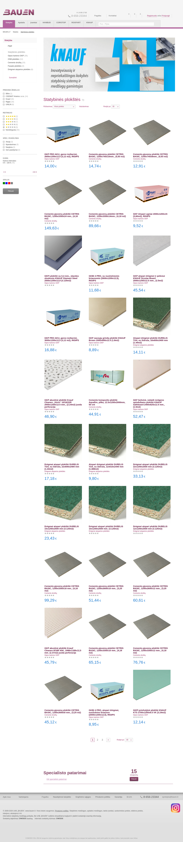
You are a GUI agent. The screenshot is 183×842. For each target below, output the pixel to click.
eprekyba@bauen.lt (170, 797)
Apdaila (21, 22)
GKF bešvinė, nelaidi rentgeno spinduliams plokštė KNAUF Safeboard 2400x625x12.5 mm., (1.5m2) (149, 403)
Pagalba (97, 16)
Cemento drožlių (95, 159)
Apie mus (7, 797)
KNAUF (89, 22)
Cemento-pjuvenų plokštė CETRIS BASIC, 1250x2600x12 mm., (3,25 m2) (150, 588)
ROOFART (76, 22)
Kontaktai (112, 16)
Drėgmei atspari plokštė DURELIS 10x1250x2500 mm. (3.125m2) (106, 527)
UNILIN (8, 104)
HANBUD (47, 22)
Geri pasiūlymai (11, 150)
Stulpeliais (95, 106)
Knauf (8, 99)
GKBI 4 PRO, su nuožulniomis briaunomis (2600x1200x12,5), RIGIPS (104, 278)
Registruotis (152, 16)
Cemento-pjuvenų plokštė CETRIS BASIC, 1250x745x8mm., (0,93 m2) (150, 155)
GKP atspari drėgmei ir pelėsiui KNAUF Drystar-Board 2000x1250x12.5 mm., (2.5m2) (149, 278)
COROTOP (61, 22)
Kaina (5, 158)
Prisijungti (166, 16)
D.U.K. (129, 797)
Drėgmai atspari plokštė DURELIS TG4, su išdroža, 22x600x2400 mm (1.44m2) (61, 466)
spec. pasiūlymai (11, 138)
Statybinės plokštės (27, 32)
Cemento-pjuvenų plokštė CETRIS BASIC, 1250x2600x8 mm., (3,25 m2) (62, 711)
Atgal (10, 46)
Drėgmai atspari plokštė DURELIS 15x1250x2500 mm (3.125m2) (61, 527)
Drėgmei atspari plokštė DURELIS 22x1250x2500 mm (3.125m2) (150, 465)
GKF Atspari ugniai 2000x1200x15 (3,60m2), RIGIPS (150, 215)
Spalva (6, 180)
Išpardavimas (10, 145)
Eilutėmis (91, 106)
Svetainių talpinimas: (17, 819)
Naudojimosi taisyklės (62, 797)
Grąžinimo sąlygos (83, 797)
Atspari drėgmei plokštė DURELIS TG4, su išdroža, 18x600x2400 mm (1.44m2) (150, 340)
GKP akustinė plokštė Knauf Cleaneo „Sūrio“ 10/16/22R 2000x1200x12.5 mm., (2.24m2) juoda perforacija (63, 403)
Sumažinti (13, 78)
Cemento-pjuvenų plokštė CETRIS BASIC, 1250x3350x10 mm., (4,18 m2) (106, 650)
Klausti (134, 779)
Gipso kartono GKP (51, 159)
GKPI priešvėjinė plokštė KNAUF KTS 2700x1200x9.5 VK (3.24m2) (149, 711)
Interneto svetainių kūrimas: (49, 819)
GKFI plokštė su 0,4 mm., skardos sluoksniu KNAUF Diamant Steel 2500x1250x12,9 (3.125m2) (61, 278)
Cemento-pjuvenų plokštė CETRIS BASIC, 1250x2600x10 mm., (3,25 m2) (106, 588)
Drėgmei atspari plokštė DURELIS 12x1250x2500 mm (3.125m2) (150, 527)
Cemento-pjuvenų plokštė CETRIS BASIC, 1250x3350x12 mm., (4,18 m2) (150, 650)
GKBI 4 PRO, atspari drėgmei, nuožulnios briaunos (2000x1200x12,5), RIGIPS (104, 712)
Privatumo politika (102, 797)
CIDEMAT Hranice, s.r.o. (15, 96)
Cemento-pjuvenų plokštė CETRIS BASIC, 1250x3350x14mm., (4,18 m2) (107, 215)
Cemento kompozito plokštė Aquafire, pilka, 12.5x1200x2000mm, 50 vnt (107, 402)
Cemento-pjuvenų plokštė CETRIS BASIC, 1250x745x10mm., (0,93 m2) (107, 155)
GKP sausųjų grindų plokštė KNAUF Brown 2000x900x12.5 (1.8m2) (107, 339)
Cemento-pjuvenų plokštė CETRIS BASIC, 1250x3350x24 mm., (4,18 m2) (61, 216)
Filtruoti (11, 191)
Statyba (9, 22)
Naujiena (9, 147)
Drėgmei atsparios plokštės (143, 345)
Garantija (118, 797)
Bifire (7, 94)
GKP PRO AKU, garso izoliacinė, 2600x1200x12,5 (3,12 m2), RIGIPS (61, 155)
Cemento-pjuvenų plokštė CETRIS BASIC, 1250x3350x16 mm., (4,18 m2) (61, 588)
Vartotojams (23, 797)
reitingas (7, 113)
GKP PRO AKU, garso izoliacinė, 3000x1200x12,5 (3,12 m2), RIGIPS (61, 339)
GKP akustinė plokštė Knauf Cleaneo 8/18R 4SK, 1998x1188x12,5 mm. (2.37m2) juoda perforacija (62, 650)
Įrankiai (33, 22)
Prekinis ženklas (11, 90)
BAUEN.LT (6, 32)
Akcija (8, 142)
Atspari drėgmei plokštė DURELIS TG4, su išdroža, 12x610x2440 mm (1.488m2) (106, 466)
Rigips (8, 102)
